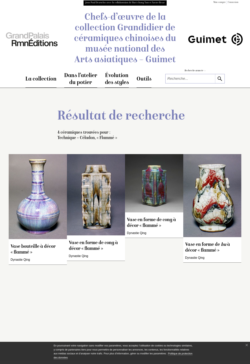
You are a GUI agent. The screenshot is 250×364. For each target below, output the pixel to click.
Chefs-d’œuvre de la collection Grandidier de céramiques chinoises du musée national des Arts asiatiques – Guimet (125, 39)
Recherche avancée (195, 71)
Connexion (233, 2)
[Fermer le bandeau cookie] (246, 345)
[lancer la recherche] (220, 78)
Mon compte (219, 2)
